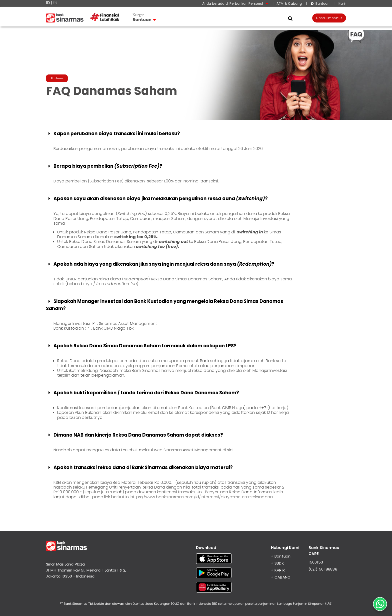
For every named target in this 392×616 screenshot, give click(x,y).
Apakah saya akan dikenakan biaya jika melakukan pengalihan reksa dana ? (157, 198)
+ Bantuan (280, 556)
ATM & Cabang (289, 3)
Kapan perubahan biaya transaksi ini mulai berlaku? (113, 133)
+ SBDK (277, 563)
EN (55, 2)
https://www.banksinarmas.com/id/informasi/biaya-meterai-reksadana (201, 497)
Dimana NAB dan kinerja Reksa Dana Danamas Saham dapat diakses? (135, 435)
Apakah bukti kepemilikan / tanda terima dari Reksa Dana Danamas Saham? (143, 392)
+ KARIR (278, 570)
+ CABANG (280, 577)
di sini (227, 450)
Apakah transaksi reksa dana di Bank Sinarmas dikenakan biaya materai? (140, 467)
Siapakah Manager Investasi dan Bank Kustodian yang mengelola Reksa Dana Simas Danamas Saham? (164, 305)
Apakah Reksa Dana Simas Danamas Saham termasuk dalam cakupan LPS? (141, 345)
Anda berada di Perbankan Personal (235, 3)
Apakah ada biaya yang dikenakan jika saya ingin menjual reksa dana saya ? (160, 264)
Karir (342, 3)
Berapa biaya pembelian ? (104, 166)
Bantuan (320, 3)
